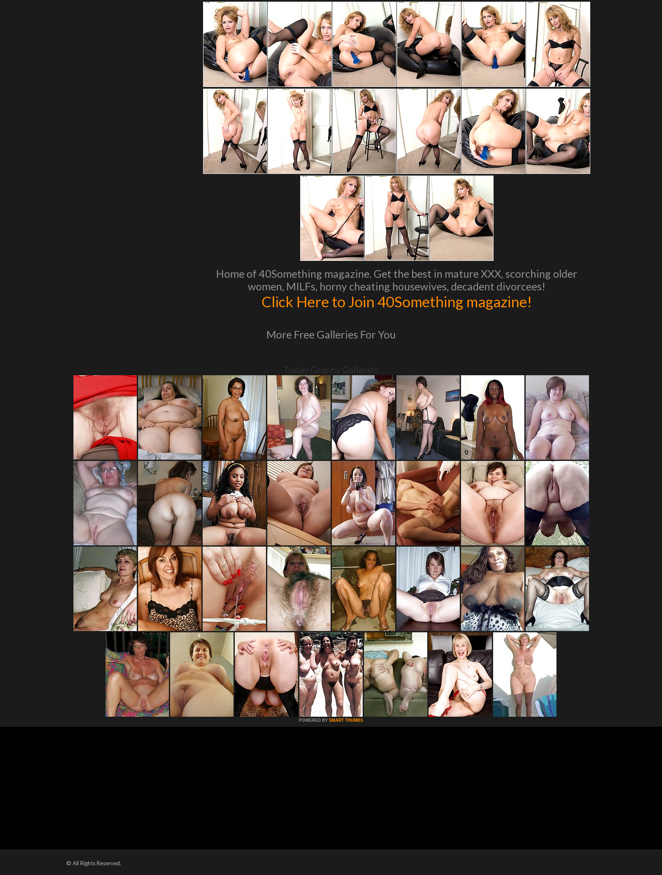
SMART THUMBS (346, 720)
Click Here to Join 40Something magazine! (396, 301)
